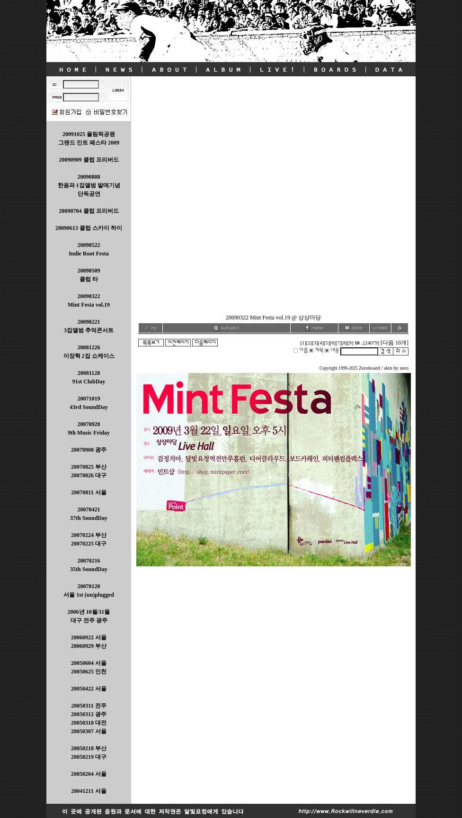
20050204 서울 (89, 774)
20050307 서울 (89, 731)
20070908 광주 (89, 449)
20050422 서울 (89, 688)
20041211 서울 (88, 791)
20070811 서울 (88, 492)
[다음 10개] (395, 342)
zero (404, 368)
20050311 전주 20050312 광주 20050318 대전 (89, 714)
